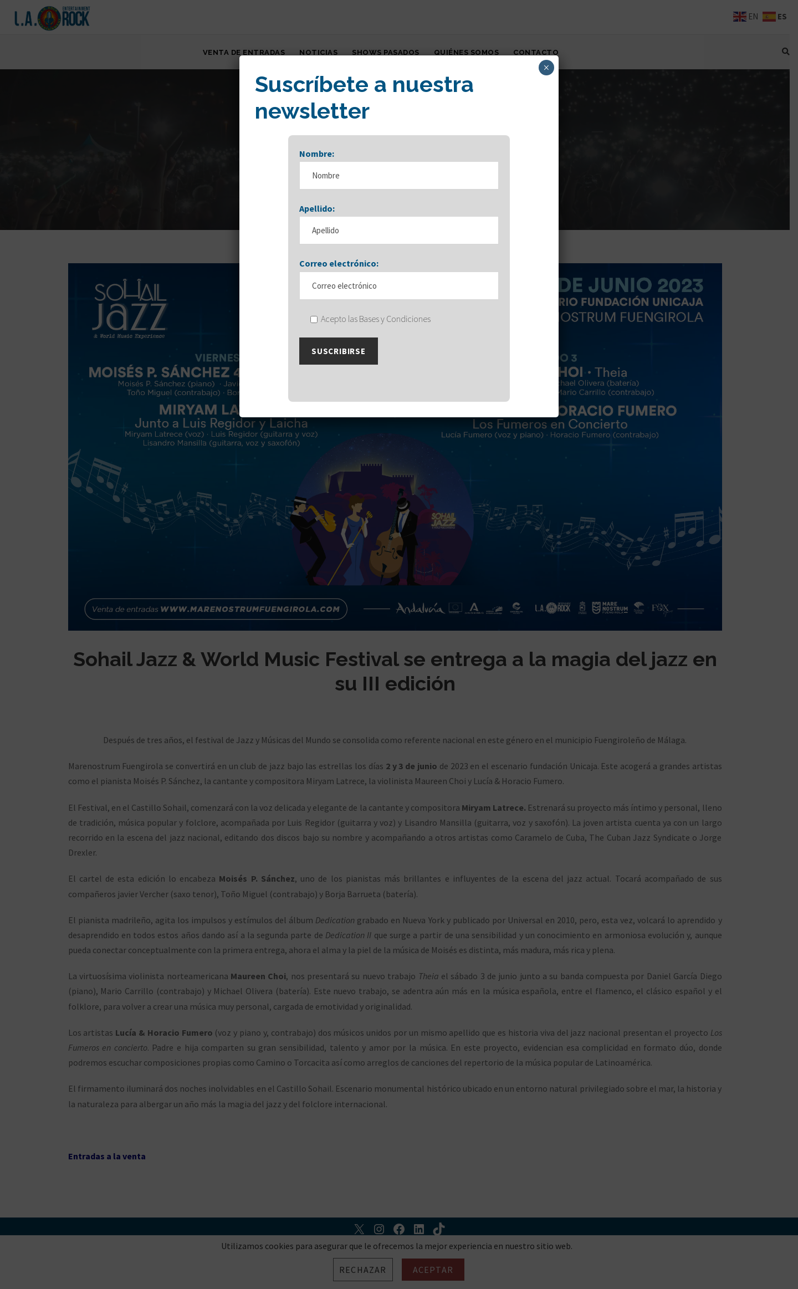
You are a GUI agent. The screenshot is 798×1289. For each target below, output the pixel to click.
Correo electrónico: (338, 274)
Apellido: (317, 218)
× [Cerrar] (546, 68)
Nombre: (316, 164)
